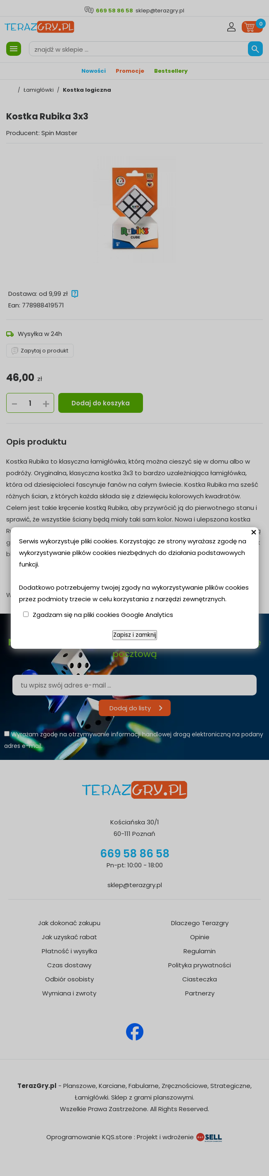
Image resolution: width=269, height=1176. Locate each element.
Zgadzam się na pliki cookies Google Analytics (103, 614)
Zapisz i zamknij (134, 635)
